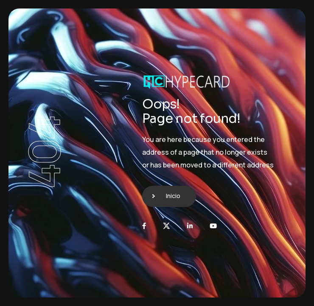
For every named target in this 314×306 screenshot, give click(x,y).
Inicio (173, 196)
